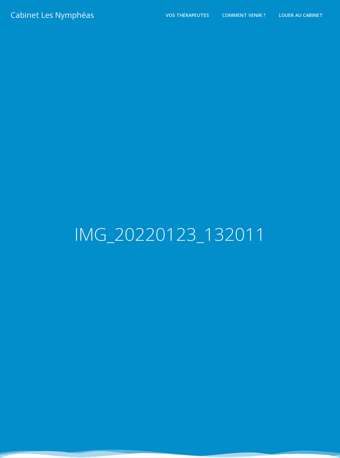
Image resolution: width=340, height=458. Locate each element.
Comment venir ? (244, 15)
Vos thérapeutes (187, 15)
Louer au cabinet (301, 15)
